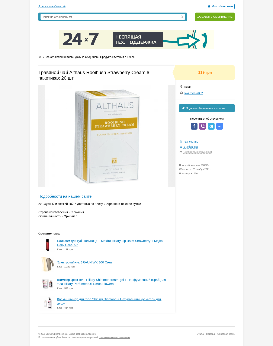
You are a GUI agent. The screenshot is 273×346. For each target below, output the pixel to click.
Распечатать (190, 141)
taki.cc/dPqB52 (193, 93)
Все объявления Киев (59, 57)
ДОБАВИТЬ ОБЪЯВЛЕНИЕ (214, 16)
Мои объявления (220, 6)
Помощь (210, 334)
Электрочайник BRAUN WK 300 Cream (85, 262)
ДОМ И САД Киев (86, 57)
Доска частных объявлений (51, 6)
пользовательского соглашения (114, 337)
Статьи (200, 334)
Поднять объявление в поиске (203, 108)
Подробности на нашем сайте (65, 196)
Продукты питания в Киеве (117, 57)
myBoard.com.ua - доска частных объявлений (73, 334)
